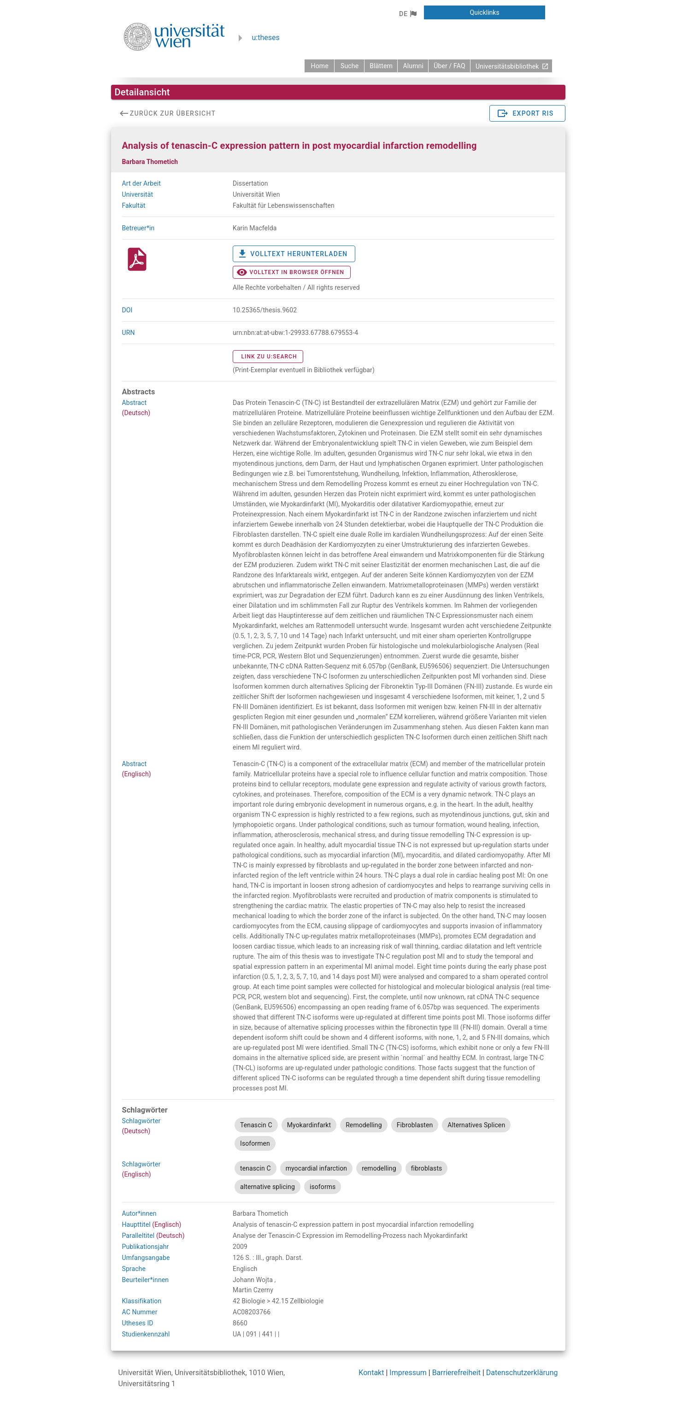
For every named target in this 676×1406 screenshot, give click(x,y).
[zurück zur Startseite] (319, 65)
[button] (407, 14)
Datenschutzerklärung (522, 1372)
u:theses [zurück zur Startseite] (266, 37)
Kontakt (371, 1372)
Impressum (408, 1372)
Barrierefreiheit (456, 1372)
